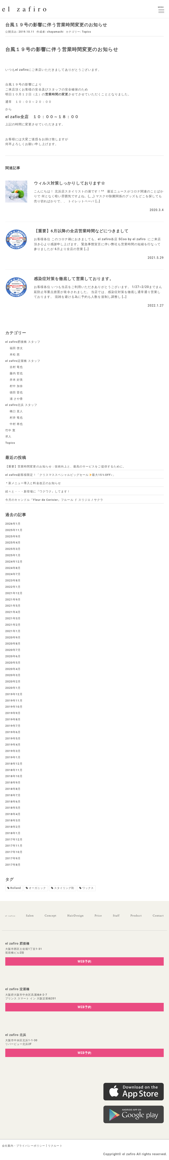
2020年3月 (13, 675)
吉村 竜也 (16, 367)
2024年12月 (14, 561)
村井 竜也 (16, 417)
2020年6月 (13, 656)
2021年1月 (13, 631)
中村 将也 (16, 424)
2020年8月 (13, 643)
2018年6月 (13, 801)
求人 (8, 436)
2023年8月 (13, 580)
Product (135, 916)
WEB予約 (84, 961)
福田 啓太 (16, 348)
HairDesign (75, 916)
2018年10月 (14, 776)
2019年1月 (13, 757)
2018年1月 (13, 833)
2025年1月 (13, 555)
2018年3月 (13, 820)
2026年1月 (13, 523)
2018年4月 (13, 814)
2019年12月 (14, 694)
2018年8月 (13, 789)
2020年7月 (13, 650)
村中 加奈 (16, 386)
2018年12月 (14, 763)
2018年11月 (14, 770)
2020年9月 (13, 637)
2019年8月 (13, 719)
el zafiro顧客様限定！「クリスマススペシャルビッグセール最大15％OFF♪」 (60, 474)
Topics (86, 31)
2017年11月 (14, 845)
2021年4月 (13, 612)
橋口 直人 (16, 411)
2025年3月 (13, 549)
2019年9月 (13, 713)
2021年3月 (13, 618)
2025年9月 (13, 536)
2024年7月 (13, 574)
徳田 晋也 (16, 392)
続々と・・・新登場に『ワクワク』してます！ (37, 491)
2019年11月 (14, 700)
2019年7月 (13, 725)
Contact (158, 916)
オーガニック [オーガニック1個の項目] (37, 888)
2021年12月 (14, 593)
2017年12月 (14, 839)
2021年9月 (13, 599)
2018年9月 (13, 782)
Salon (30, 916)
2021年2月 (13, 624)
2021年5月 (13, 605)
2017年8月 (13, 864)
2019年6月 (13, 732)
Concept (50, 916)
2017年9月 (13, 858)
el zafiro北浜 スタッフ (21, 405)
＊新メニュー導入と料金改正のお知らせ (33, 483)
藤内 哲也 (16, 373)
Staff (116, 916)
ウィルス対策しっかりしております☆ (69, 183)
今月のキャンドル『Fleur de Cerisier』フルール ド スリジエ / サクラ (54, 499)
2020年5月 (13, 662)
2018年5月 (13, 807)
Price (98, 916)
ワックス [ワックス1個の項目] (88, 888)
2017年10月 (14, 852)
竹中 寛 (10, 430)
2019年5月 (13, 738)
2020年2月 (13, 681)
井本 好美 (16, 379)
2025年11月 (14, 530)
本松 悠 (15, 354)
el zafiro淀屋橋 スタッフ (22, 360)
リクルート (55, 1145)
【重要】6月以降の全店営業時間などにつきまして (81, 231)
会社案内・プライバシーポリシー (23, 1145)
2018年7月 (13, 795)
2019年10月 (14, 706)
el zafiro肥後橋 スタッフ (22, 341)
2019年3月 (13, 751)
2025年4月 (13, 542)
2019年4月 (13, 744)
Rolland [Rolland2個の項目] (15, 888)
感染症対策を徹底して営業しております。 (74, 278)
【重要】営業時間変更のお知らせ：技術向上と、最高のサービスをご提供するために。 (65, 466)
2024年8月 (13, 568)
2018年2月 (13, 826)
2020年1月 (13, 687)
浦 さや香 (16, 398)
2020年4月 (13, 669)
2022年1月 (13, 586)
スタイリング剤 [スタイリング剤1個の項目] (64, 888)
